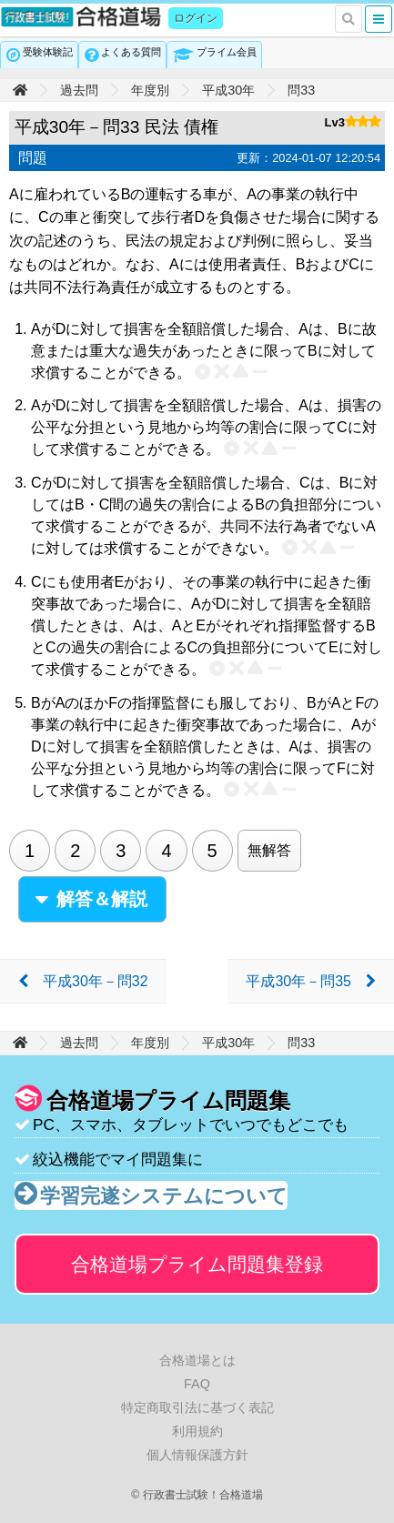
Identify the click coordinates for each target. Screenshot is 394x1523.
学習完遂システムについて (164, 1196)
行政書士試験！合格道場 (82, 16)
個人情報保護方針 (197, 1454)
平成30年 (228, 90)
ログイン (195, 18)
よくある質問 (131, 51)
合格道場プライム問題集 (197, 1264)
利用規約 (197, 1431)
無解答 (269, 850)
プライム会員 (227, 51)
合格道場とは (197, 1360)
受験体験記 (48, 51)
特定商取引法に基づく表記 (197, 1407)
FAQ (197, 1384)
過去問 (79, 90)
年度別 (150, 90)
